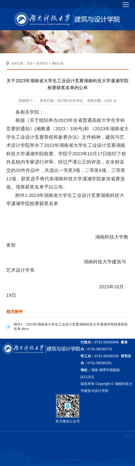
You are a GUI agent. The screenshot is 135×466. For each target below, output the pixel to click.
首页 (30, 63)
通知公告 (58, 63)
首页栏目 (42, 63)
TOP (128, 434)
